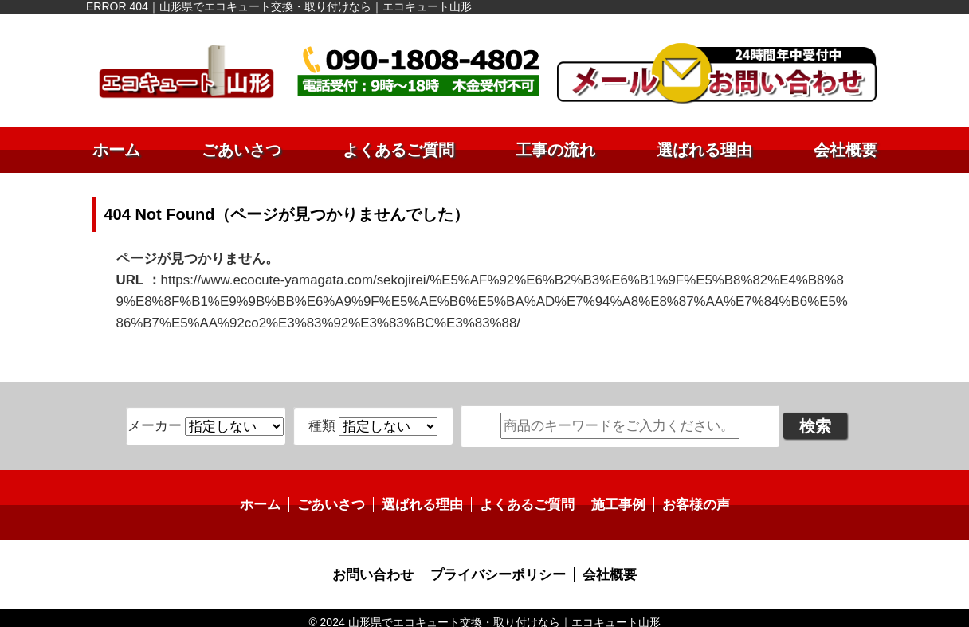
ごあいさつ (241, 150)
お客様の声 (686, 498)
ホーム (116, 150)
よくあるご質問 (398, 150)
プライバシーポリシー (497, 567)
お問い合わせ (378, 567)
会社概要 (845, 150)
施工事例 (612, 498)
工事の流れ (555, 150)
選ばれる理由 (704, 150)
